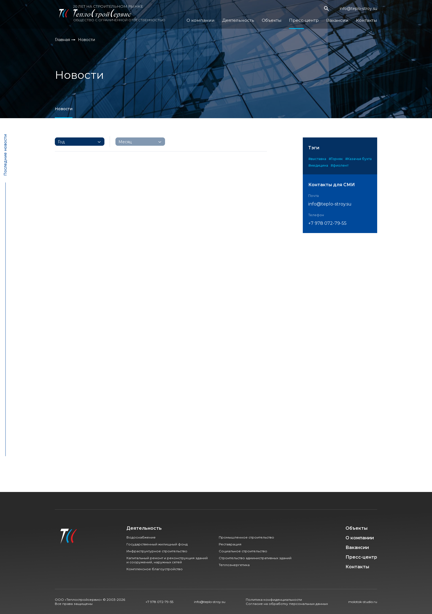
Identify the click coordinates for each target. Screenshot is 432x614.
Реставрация (230, 544)
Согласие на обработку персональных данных (287, 604)
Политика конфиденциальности (274, 599)
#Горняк (336, 159)
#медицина (318, 165)
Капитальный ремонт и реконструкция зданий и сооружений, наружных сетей (167, 560)
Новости (63, 109)
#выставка (317, 159)
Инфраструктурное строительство (156, 551)
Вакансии (341, 18)
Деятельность (252, 18)
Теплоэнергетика (234, 565)
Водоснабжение (141, 537)
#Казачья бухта (358, 159)
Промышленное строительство (246, 537)
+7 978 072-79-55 (327, 223)
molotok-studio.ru (362, 602)
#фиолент (340, 165)
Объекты (282, 18)
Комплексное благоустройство (154, 569)
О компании (219, 18)
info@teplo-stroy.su (358, 9)
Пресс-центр (311, 18)
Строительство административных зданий (255, 558)
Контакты (367, 18)
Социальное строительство (243, 551)
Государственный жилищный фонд (157, 544)
